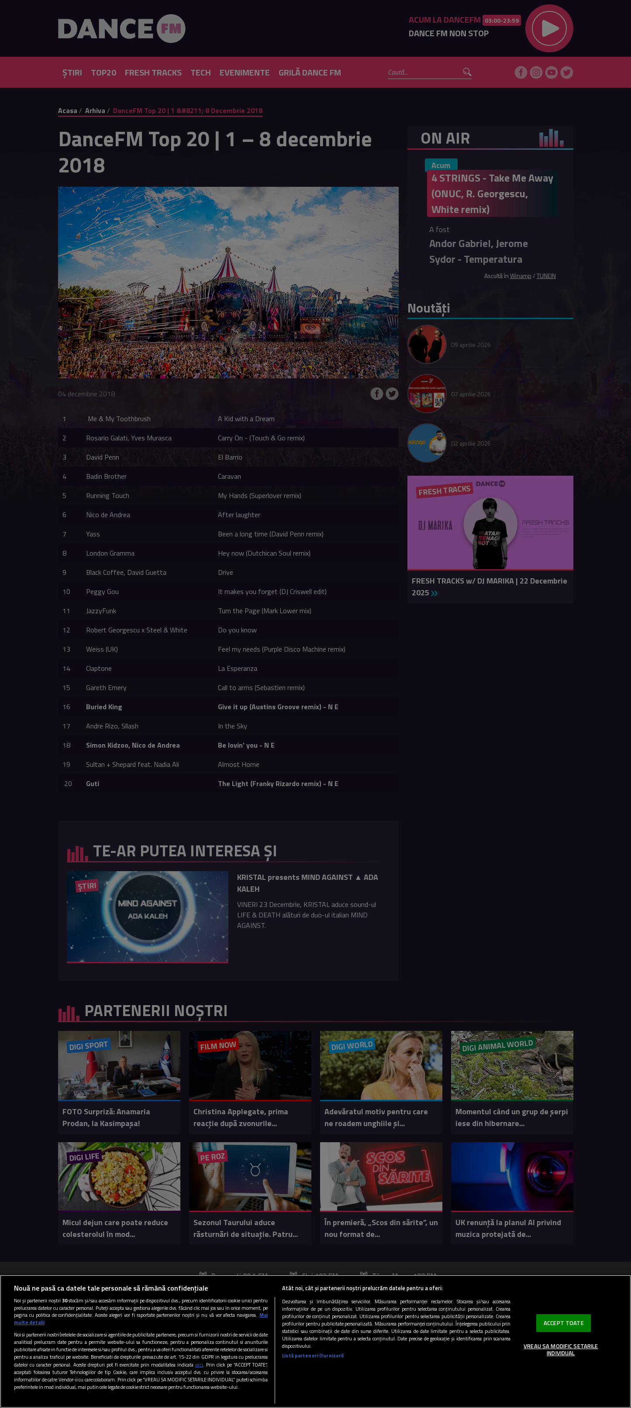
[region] (315, 1341)
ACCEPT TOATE (564, 1323)
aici (199, 1364)
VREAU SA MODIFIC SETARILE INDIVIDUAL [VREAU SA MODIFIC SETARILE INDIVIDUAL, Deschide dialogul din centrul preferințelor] (561, 1349)
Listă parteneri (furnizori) (313, 1355)
